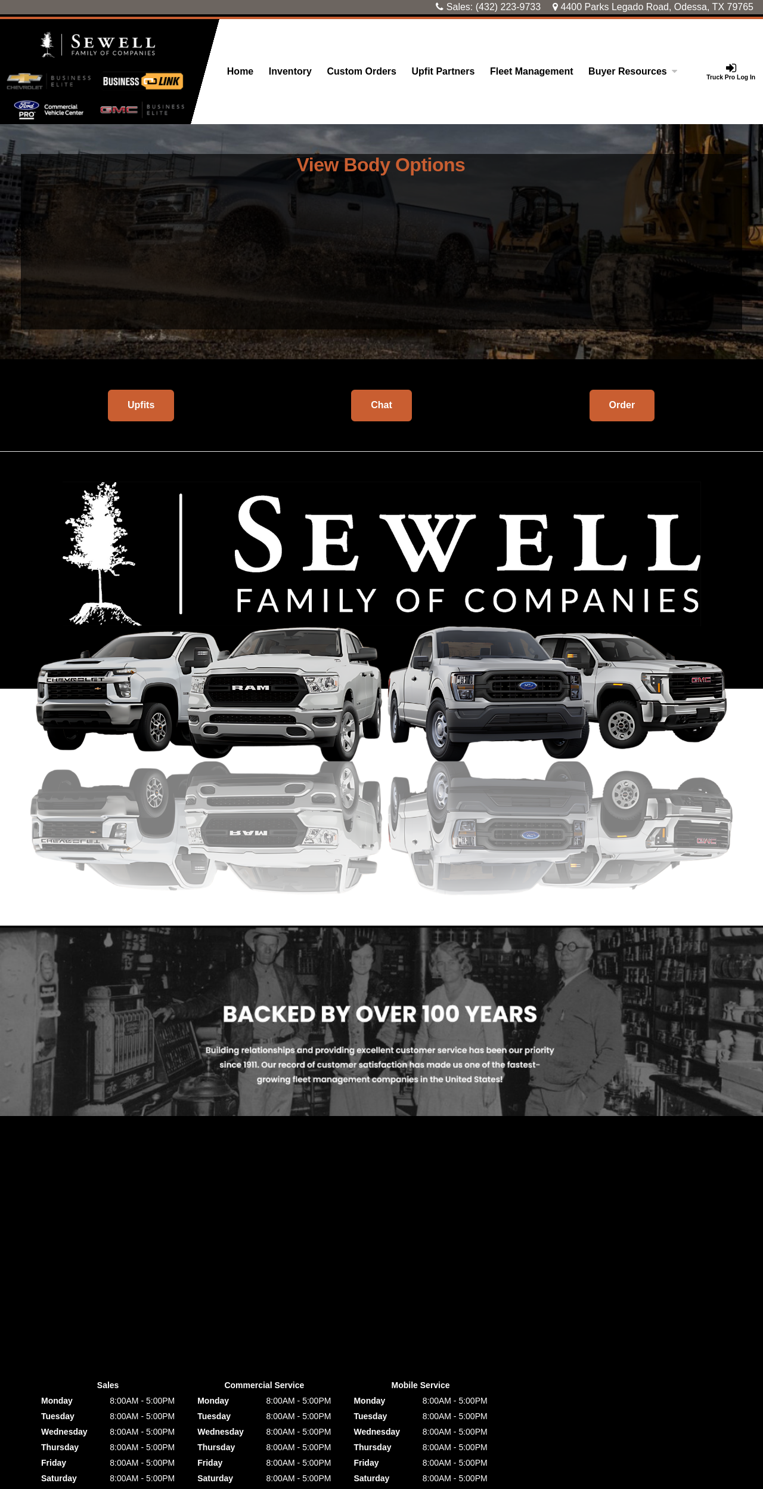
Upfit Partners (443, 71)
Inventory (290, 71)
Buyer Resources (633, 71)
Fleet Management (531, 71)
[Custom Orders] (362, 71)
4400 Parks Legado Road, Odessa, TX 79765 (653, 7)
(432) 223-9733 (508, 7)
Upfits (141, 405)
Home (240, 71)
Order (622, 405)
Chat (381, 405)
